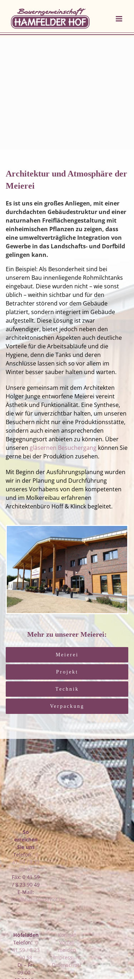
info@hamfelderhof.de (38, 899)
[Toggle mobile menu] (119, 19)
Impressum (66, 957)
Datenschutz (67, 964)
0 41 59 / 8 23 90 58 (26, 950)
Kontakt (67, 934)
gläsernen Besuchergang (63, 448)
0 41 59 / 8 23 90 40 (26, 862)
